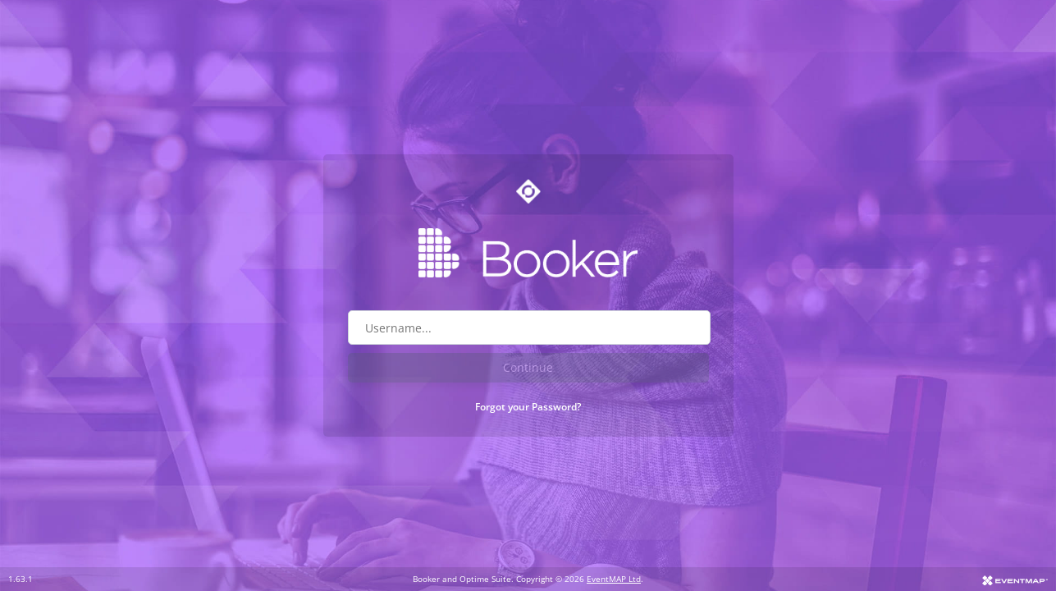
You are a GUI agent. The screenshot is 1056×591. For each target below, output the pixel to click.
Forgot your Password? (528, 407)
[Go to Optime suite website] (528, 191)
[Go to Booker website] (528, 252)
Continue (528, 367)
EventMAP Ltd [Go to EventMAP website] (614, 578)
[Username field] (529, 327)
